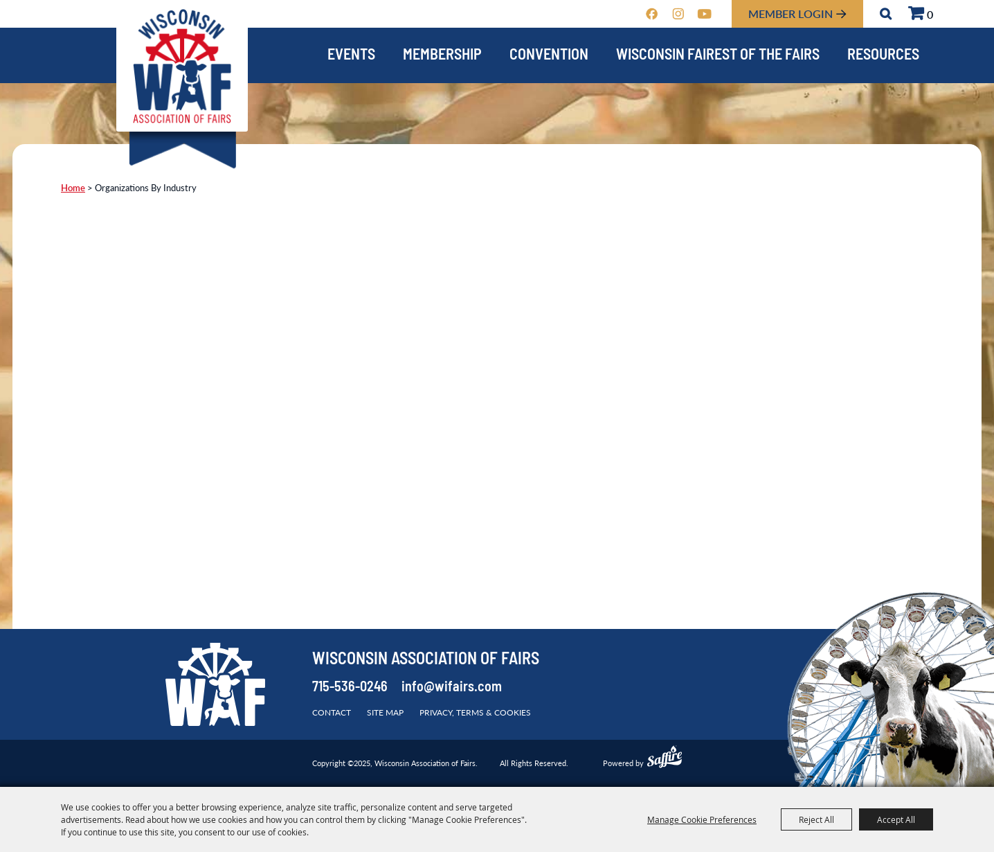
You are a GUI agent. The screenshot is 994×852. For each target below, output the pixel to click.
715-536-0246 (350, 688)
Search (886, 13)
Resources (883, 56)
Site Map (385, 712)
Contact (331, 712)
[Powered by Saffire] (664, 758)
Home (73, 187)
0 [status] (930, 14)
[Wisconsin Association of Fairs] (182, 66)
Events (351, 56)
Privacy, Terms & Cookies (475, 712)
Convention (548, 56)
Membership (442, 56)
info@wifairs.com (451, 688)
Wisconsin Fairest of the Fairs (718, 56)
